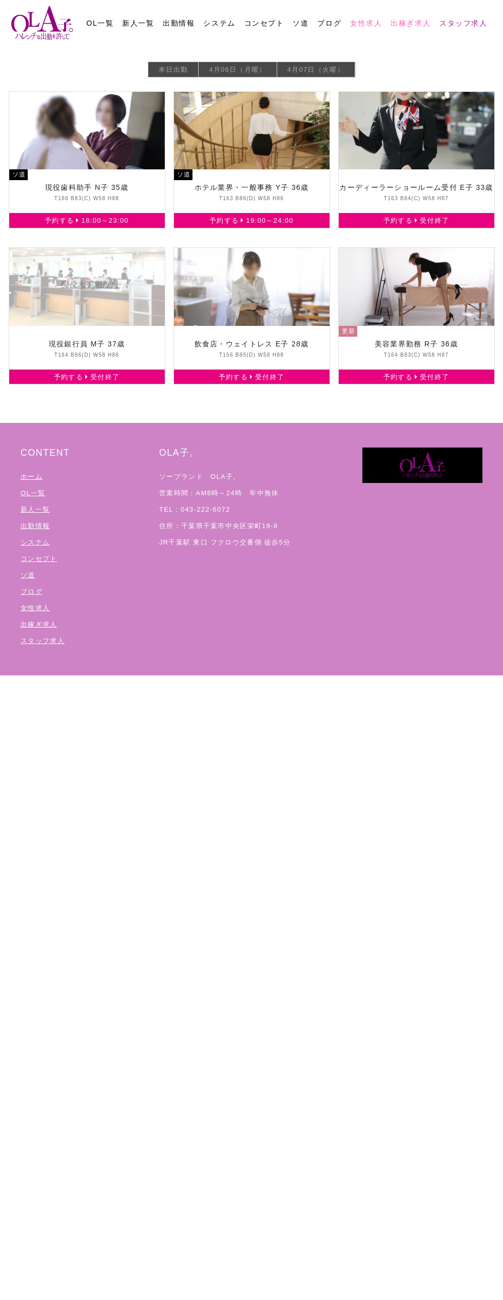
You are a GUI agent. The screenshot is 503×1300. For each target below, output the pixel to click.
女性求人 (366, 23)
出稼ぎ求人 (411, 23)
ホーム (32, 476)
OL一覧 (99, 23)
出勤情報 (179, 23)
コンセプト (264, 23)
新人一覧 (138, 23)
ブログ (329, 23)
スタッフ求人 (463, 23)
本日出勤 (173, 69)
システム (219, 23)
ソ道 (300, 23)
